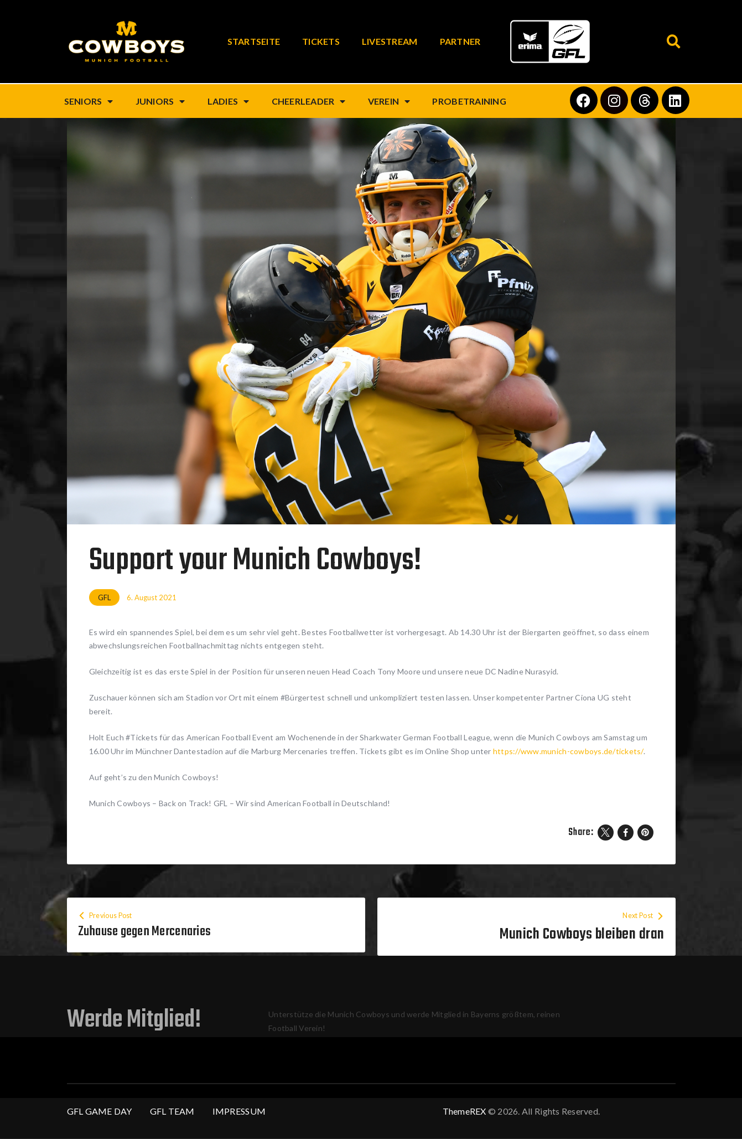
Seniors (88, 101)
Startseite (254, 41)
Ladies (228, 101)
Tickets (321, 41)
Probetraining (469, 101)
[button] (674, 41)
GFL (104, 597)
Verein (389, 101)
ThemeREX (464, 1111)
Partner (460, 41)
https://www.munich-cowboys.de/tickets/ (568, 751)
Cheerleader (309, 101)
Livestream (390, 41)
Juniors (160, 101)
